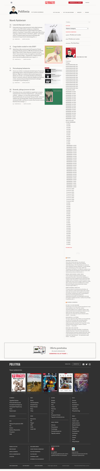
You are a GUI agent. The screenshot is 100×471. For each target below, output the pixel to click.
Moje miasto (75, 427)
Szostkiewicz (75, 405)
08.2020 (69, 237)
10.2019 (68, 140)
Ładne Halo (55, 466)
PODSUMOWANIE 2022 (72, 85)
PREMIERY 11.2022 (71, 182)
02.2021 (68, 205)
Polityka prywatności (35, 452)
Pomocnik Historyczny (15, 403)
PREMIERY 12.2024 (71, 119)
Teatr (52, 411)
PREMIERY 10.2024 (71, 115)
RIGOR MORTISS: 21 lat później (72, 317)
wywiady (87, 12)
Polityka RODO (33, 454)
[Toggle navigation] (11, 2)
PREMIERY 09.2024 (71, 113)
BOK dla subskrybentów (15, 454)
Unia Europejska (34, 403)
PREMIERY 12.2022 (71, 185)
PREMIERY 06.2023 (72, 166)
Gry (52, 413)
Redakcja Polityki (13, 447)
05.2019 (68, 131)
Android (55, 452)
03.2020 (69, 228)
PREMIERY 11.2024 (71, 117)
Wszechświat (54, 427)
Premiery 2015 (70, 198)
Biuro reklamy (13, 449)
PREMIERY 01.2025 (71, 94)
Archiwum (74, 433)
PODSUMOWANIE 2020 (72, 81)
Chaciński (74, 407)
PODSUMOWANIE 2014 (72, 70)
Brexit (31, 401)
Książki (53, 401)
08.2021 (68, 216)
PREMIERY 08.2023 (72, 173)
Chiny (31, 411)
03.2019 (68, 128)
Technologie (54, 429)
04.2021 (69, 209)
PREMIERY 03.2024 (71, 99)
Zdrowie (53, 425)
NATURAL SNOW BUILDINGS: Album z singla (75, 274)
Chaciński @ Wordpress (72, 302)
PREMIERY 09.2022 (72, 174)
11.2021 (68, 221)
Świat (31, 398)
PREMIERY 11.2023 (71, 184)
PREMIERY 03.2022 (72, 153)
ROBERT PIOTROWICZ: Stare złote (73, 288)
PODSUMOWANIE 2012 (72, 67)
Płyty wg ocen (56, 12)
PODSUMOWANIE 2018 (72, 78)
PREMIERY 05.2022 (72, 160)
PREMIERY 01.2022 (71, 146)
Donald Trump (34, 405)
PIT (31, 421)
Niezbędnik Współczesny (16, 407)
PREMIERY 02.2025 (71, 97)
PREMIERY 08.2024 (71, 112)
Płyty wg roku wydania (68, 12)
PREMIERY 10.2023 (71, 180)
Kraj (10, 421)
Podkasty (74, 429)
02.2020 (69, 227)
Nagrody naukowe (55, 433)
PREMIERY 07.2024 (71, 110)
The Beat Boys (75, 43)
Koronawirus (12, 416)
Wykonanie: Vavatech (65, 466)
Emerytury (33, 419)
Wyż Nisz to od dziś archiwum (72, 305)
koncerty (79, 12)
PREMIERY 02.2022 (72, 149)
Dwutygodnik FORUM (14, 466)
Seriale (53, 407)
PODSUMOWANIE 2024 (72, 88)
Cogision (52, 466)
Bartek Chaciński (26, 39)
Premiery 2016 (70, 200)
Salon (11, 409)
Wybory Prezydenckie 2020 (16, 424)
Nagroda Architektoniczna (57, 417)
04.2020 (69, 230)
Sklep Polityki (75, 442)
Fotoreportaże (75, 431)
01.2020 (69, 225)
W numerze (12, 398)
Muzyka (53, 403)
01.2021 (68, 203)
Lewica (11, 428)
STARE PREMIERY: (71, 122)
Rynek (31, 416)
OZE (31, 425)
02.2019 (68, 126)
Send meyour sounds (78, 253)
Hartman (74, 403)
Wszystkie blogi (76, 411)
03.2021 (68, 207)
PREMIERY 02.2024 (71, 95)
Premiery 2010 (70, 189)
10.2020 (69, 241)
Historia (74, 419)
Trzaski (68, 258)
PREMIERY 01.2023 (71, 148)
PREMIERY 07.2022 (71, 167)
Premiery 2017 (70, 201)
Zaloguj (87, 2)
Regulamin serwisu (34, 447)
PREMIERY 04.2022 (72, 157)
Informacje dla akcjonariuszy (37, 459)
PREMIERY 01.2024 (71, 92)
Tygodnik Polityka (14, 401)
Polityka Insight (26, 466)
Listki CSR (33, 429)
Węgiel (32, 423)
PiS (10, 426)
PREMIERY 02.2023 (72, 151)
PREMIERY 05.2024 (71, 106)
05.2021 (68, 210)
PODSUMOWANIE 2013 (72, 69)
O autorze (68, 61)
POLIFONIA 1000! (70, 90)
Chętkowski (75, 409)
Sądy (11, 434)
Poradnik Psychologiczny (16, 405)
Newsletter (67, 364)
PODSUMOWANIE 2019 (72, 79)
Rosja (31, 409)
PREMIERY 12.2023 (71, 187)
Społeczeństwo (76, 423)
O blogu (68, 63)
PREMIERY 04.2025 (71, 104)
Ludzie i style (75, 421)
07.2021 (68, 214)
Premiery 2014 (70, 196)
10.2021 (68, 219)
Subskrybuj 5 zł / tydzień (75, 2)
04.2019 (69, 130)
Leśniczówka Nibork (39, 466)
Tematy (74, 438)
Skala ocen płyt (70, 121)
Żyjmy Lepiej (13, 411)
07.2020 (69, 236)
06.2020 (69, 234)
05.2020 (69, 232)
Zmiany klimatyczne (56, 431)
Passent (74, 401)
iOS (52, 452)
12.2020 (68, 245)
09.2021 (68, 218)
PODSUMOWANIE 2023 (72, 87)
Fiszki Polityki (75, 452)
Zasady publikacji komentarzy (37, 449)
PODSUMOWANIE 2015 (72, 72)
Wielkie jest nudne (75, 35)
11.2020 (68, 243)
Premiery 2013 (70, 194)
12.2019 (68, 144)
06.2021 (68, 212)
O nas (73, 440)
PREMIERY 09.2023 (72, 176)
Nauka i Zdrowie (54, 422)
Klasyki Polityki (76, 425)
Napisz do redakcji (14, 452)
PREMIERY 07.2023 (71, 169)
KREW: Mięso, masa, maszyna (72, 328)
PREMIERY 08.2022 (72, 171)
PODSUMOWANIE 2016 (72, 74)
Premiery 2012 (70, 192)
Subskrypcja (76, 364)
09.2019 (68, 139)
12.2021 (68, 223)
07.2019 (68, 135)
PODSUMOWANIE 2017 (72, 76)
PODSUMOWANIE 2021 (72, 83)
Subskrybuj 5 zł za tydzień (57, 354)
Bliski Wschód (33, 407)
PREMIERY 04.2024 (71, 103)
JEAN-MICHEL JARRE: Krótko (71, 261)
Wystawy (53, 409)
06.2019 (68, 133)
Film (52, 405)
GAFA (31, 427)
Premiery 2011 (70, 191)
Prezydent (12, 432)
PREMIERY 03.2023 (72, 155)
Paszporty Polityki (55, 415)
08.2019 (68, 137)
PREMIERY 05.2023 (72, 162)
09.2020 (69, 239)
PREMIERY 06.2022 (72, 164)
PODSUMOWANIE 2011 (72, 65)
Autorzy (74, 435)
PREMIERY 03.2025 (71, 101)
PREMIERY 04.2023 (72, 158)
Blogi (73, 398)
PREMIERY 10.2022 (71, 178)
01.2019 (68, 124)
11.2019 (68, 142)
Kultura (53, 398)
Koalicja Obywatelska (15, 430)
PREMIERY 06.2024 (71, 108)
